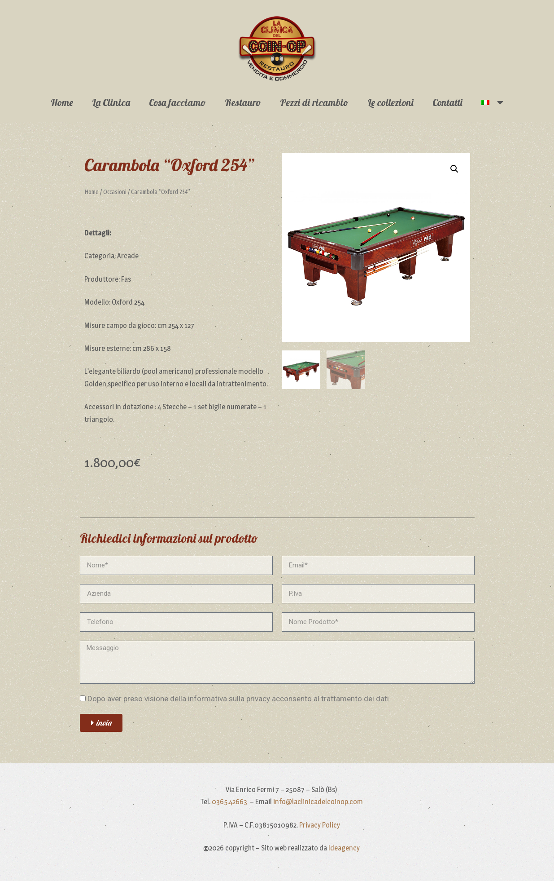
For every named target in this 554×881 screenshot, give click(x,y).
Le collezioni (390, 102)
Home (62, 102)
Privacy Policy (319, 825)
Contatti (447, 102)
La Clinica (111, 102)
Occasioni (115, 191)
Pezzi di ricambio (314, 102)
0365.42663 (230, 801)
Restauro (243, 102)
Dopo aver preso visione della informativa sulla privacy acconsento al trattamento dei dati (238, 698)
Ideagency (344, 848)
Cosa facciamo (177, 102)
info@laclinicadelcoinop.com (318, 801)
